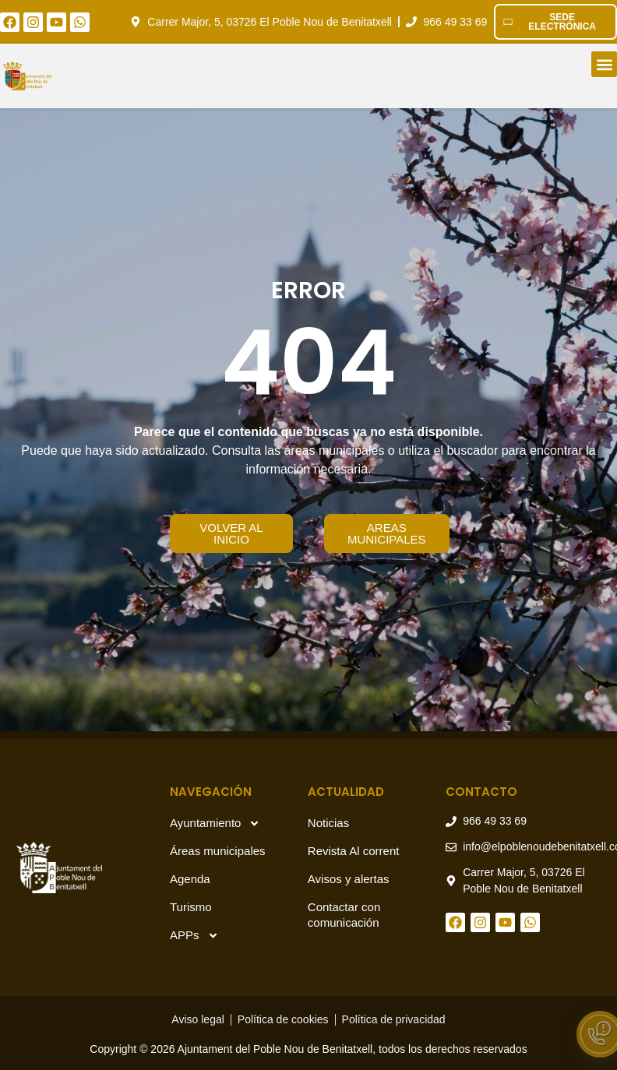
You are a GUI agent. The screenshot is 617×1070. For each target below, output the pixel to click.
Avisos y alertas (349, 878)
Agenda (190, 878)
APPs (194, 935)
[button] (604, 64)
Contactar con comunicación (344, 914)
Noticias (328, 822)
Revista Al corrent (354, 850)
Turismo (191, 906)
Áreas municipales (218, 850)
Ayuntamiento (215, 823)
